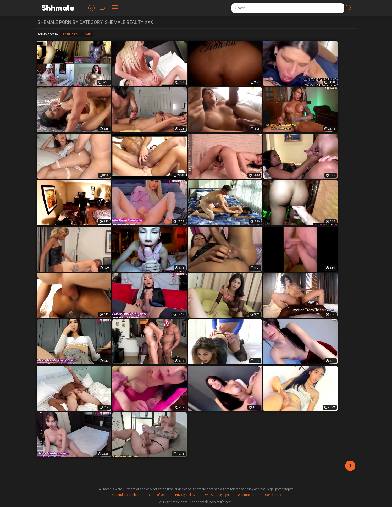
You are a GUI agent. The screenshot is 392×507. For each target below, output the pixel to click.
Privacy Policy (185, 495)
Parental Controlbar (125, 495)
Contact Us (273, 495)
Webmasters (247, 495)
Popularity (70, 34)
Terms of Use (157, 495)
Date (87, 34)
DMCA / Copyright (216, 495)
